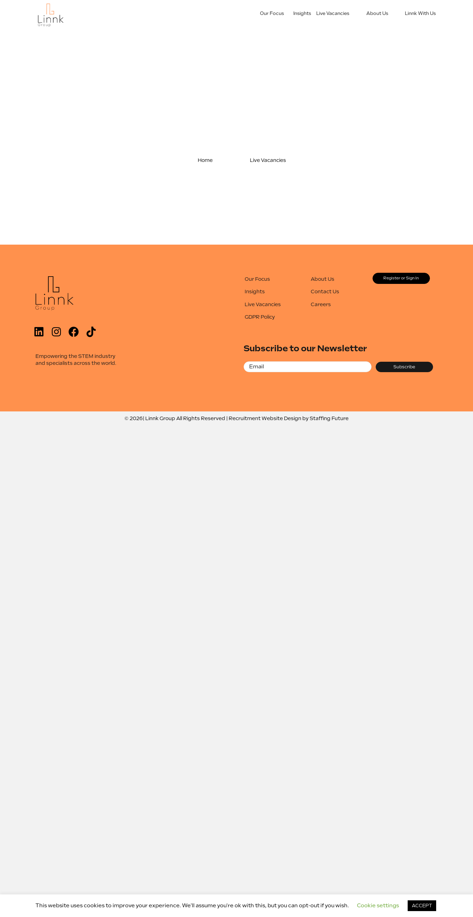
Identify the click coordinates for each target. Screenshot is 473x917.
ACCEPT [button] (422, 905)
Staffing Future (329, 418)
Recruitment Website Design (265, 418)
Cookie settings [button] (378, 905)
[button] (205, 160)
